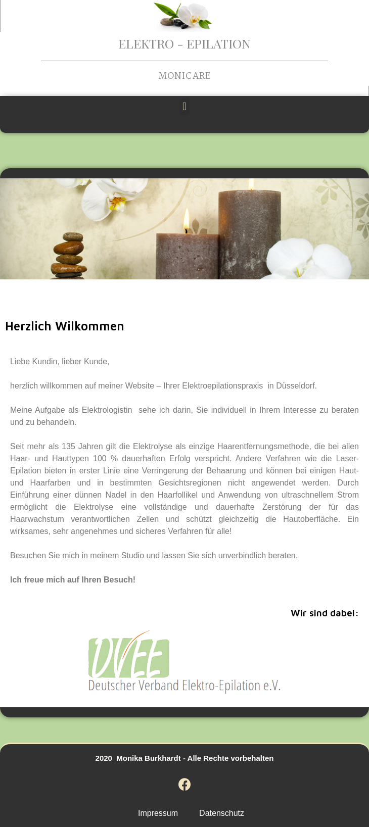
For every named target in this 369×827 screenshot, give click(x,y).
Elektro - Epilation (184, 43)
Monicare (184, 76)
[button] (184, 107)
